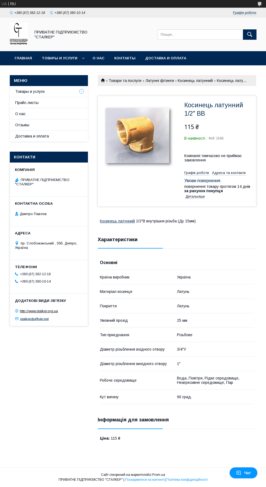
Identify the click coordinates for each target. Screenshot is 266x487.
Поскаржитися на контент (144, 480)
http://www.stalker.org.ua (39, 311)
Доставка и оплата (165, 58)
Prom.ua (158, 475)
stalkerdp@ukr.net (34, 319)
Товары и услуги (59, 58)
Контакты (124, 58)
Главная (23, 58)
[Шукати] (249, 34)
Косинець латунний (195, 80)
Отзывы (22, 125)
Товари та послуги (125, 80)
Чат (243, 472)
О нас (98, 58)
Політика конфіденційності (187, 480)
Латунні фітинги (159, 80)
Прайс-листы (27, 102)
